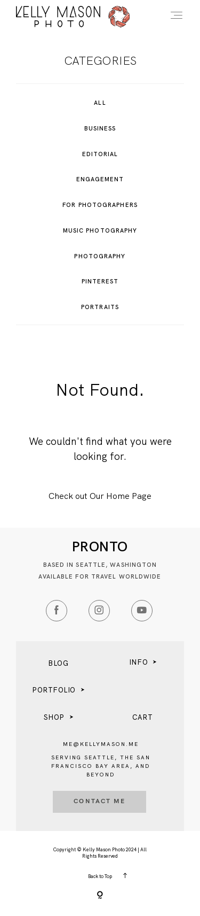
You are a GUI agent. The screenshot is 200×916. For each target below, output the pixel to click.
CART (142, 717)
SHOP (54, 717)
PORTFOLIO (54, 690)
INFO (138, 662)
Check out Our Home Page (100, 496)
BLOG (58, 663)
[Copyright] (100, 895)
